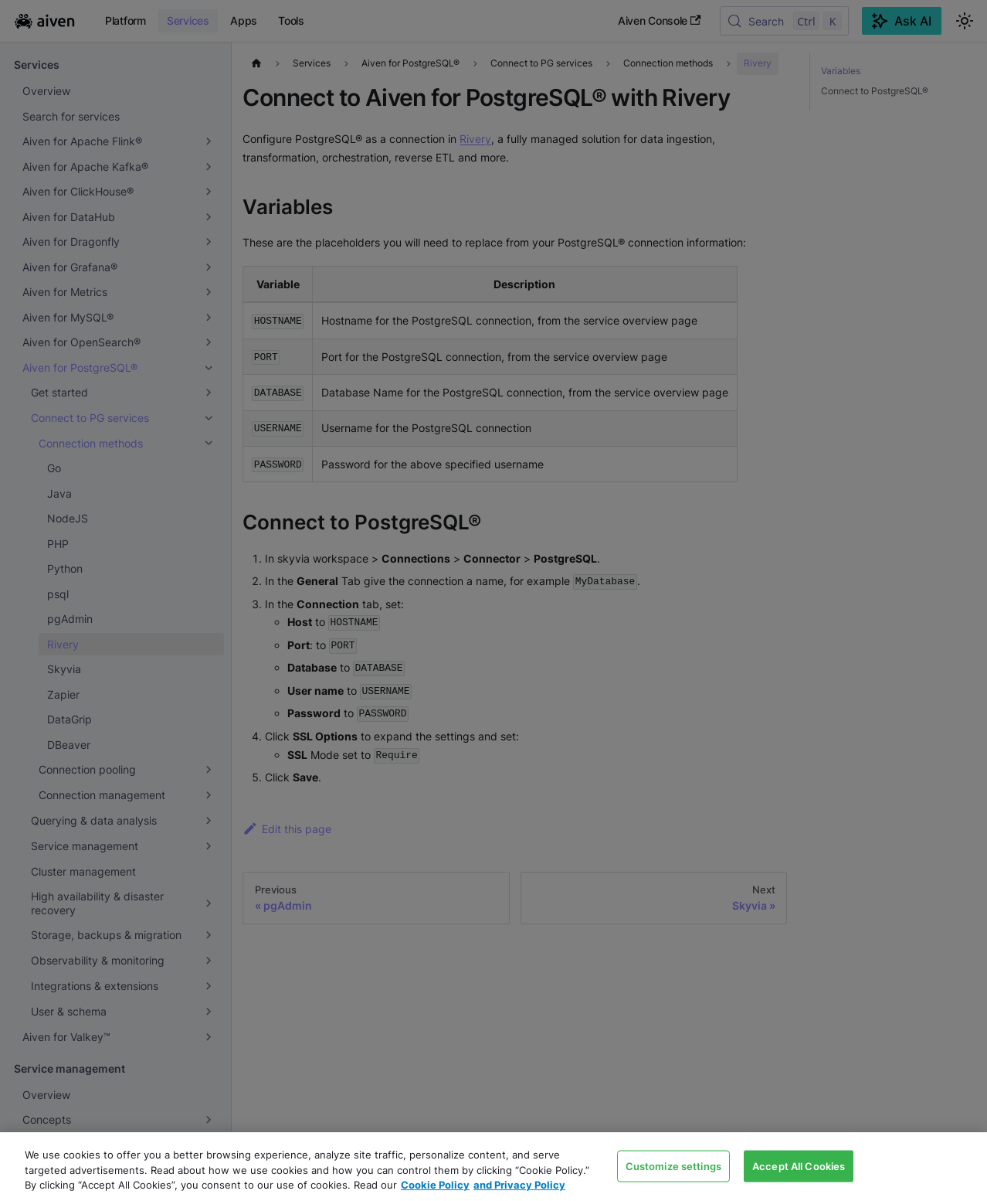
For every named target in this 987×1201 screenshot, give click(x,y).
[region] (493, 1166)
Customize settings (673, 1165)
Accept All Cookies (798, 1165)
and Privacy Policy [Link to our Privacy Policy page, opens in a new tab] (519, 1185)
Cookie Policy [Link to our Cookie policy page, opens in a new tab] (435, 1185)
